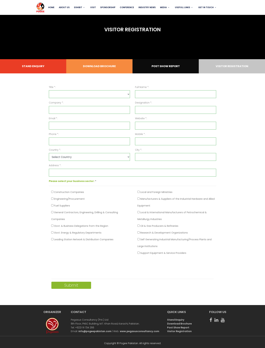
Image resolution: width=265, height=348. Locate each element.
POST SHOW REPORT (166, 66)
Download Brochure (179, 323)
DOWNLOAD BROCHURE (99, 66)
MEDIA (163, 7)
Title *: (52, 87)
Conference (127, 7)
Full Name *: (142, 87)
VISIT (93, 7)
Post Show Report (178, 327)
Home (51, 7)
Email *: (53, 118)
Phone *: (54, 134)
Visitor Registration (179, 331)
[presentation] (77, 265)
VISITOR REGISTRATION (232, 66)
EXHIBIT (78, 7)
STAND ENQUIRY (33, 66)
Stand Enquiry (175, 319)
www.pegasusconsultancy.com (139, 331)
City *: (138, 150)
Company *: (56, 102)
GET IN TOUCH (206, 7)
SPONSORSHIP (107, 7)
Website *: (141, 118)
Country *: (55, 150)
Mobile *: (140, 134)
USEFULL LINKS (182, 7)
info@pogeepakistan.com (94, 331)
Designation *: (143, 102)
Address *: (55, 165)
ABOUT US (64, 7)
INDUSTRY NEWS (147, 7)
